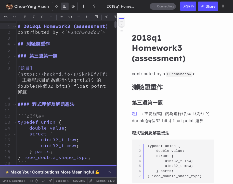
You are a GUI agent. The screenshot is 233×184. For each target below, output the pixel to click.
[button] (5, 26)
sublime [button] (79, 180)
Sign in (188, 6)
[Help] (94, 6)
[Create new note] (83, 6)
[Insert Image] (115, 17)
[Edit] (56, 6)
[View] (73, 6)
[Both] (65, 6)
